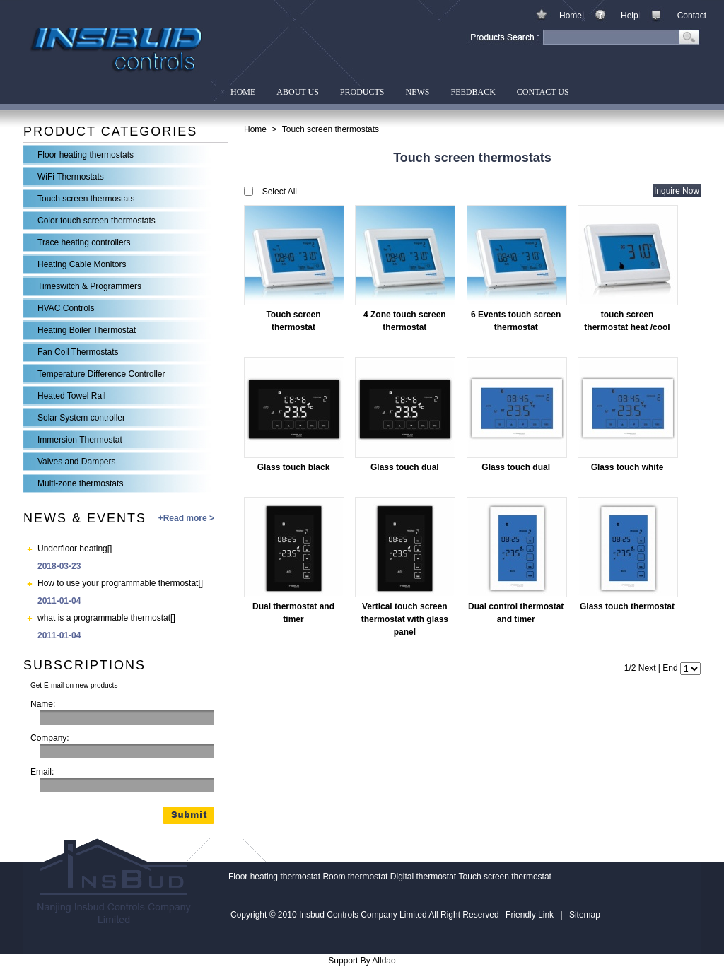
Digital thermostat (423, 876)
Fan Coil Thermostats (78, 352)
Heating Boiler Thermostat (86, 330)
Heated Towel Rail (71, 396)
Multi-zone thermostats (80, 483)
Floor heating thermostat (274, 876)
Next (647, 668)
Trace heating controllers (84, 242)
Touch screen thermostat (505, 876)
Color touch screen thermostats (96, 220)
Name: (42, 704)
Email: (42, 772)
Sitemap (584, 915)
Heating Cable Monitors (81, 264)
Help (629, 15)
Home (570, 15)
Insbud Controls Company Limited (117, 51)
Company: (49, 738)
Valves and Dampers (76, 462)
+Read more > (186, 518)
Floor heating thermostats (85, 155)
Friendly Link (530, 915)
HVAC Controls (65, 308)
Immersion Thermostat (79, 440)
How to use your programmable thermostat (117, 583)
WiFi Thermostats (70, 177)
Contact (691, 15)
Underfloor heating (72, 548)
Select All (279, 192)
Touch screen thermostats (85, 199)
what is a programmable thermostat (103, 618)
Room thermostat (354, 876)
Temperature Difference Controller (101, 374)
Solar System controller (81, 418)
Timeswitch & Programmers (89, 286)
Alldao (383, 961)
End (669, 668)
